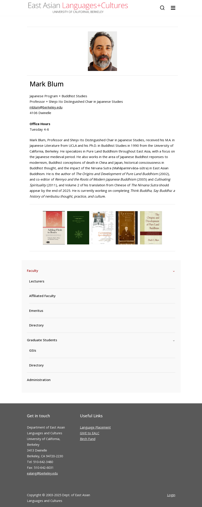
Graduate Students (42, 340)
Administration (39, 379)
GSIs (32, 350)
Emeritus (36, 310)
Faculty (32, 270)
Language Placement (95, 427)
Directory (36, 325)
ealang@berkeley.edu (42, 473)
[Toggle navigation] (173, 8)
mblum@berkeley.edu (46, 107)
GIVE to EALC (89, 433)
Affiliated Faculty (42, 296)
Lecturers (36, 281)
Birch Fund (87, 439)
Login (171, 495)
